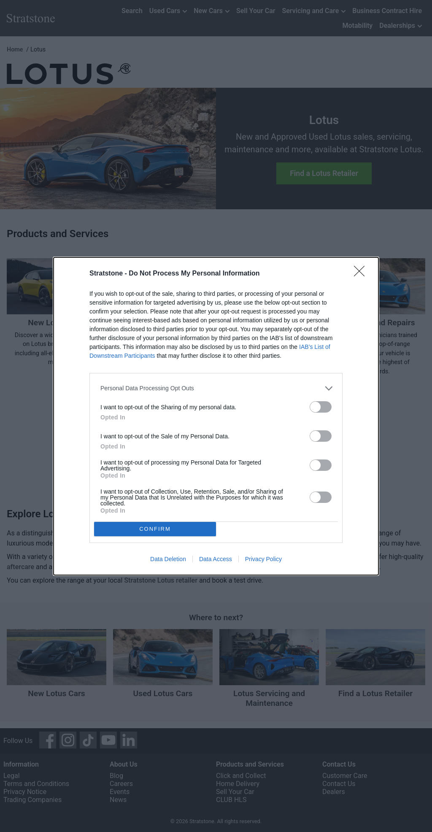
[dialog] (216, 416)
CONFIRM (155, 529)
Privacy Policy (263, 559)
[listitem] (216, 388)
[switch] (321, 407)
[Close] (362, 274)
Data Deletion (168, 559)
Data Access (215, 559)
